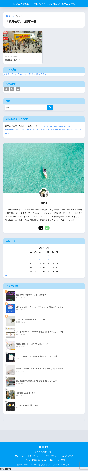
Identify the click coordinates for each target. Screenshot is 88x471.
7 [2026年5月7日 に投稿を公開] (44, 260)
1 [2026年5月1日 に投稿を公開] (48, 256)
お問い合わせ (54, 460)
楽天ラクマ (42, 74)
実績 (63, 460)
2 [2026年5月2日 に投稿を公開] (52, 256)
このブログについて (43, 452)
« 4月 (7, 275)
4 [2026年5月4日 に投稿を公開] (31, 260)
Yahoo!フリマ (30, 74)
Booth (20, 74)
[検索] (50, 107)
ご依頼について (68, 456)
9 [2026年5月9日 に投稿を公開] (52, 260)
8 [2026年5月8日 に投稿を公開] (48, 260)
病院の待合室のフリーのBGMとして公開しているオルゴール (44, 3)
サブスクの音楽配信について (34, 460)
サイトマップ (33, 456)
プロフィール (18, 456)
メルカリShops (10, 74)
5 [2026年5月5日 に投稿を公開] (35, 260)
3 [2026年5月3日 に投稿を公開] (56, 256)
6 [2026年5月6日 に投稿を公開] (39, 260)
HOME (44, 447)
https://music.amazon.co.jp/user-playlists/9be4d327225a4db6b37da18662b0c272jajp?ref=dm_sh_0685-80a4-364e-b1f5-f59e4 (44, 130)
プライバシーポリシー (49, 456)
